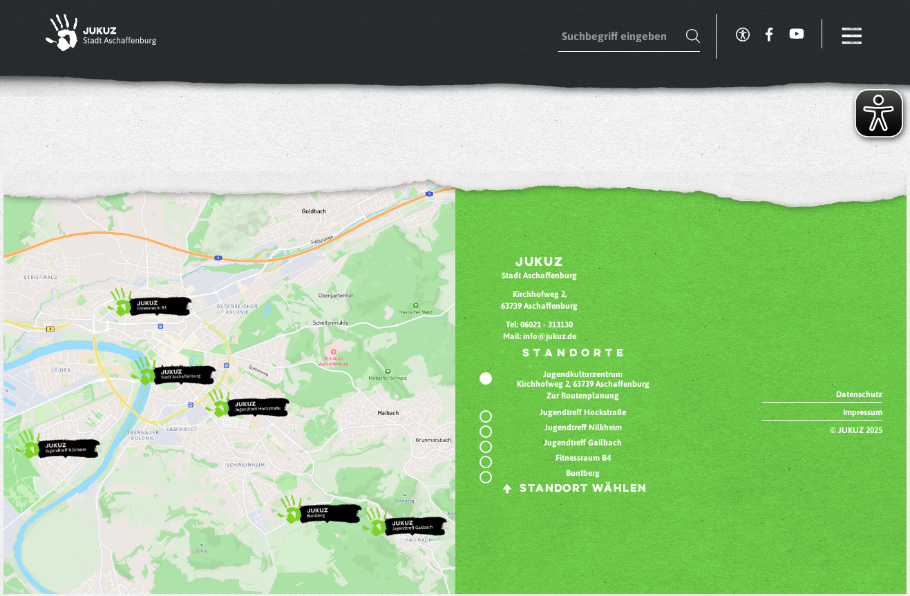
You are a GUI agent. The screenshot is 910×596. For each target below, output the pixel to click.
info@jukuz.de (549, 336)
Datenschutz (859, 394)
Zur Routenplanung (583, 396)
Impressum (862, 412)
